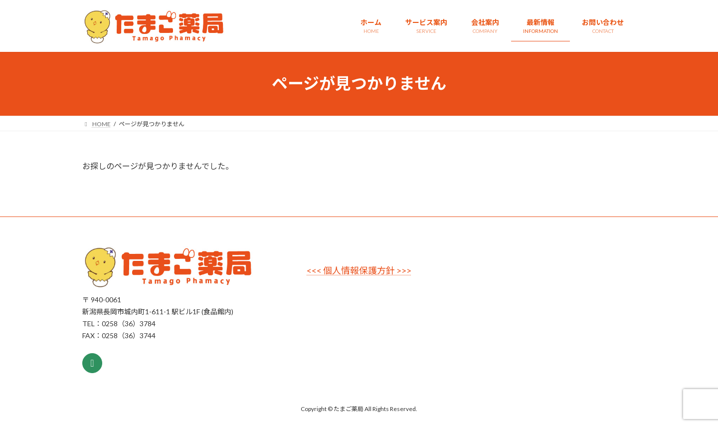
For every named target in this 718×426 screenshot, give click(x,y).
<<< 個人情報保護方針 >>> (359, 270)
